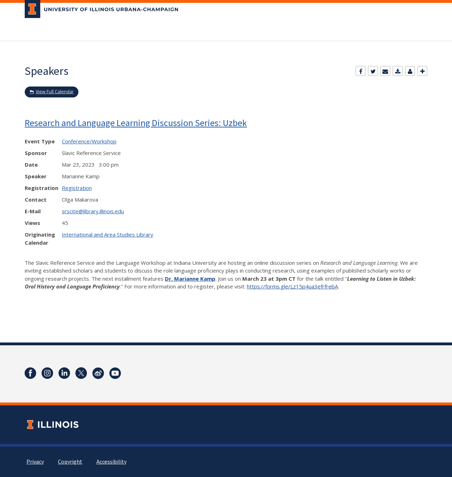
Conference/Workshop (89, 141)
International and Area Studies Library (107, 234)
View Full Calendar (55, 92)
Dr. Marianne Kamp (190, 278)
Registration (77, 187)
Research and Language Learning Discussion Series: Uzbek (136, 123)
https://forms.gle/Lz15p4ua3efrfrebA (292, 286)
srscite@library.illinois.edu (93, 211)
